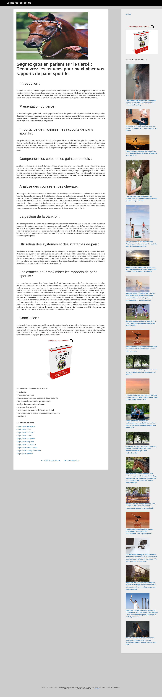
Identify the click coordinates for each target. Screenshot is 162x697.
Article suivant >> (72, 460)
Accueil (128, 14)
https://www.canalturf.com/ (27, 448)
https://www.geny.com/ (26, 442)
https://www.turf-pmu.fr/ (26, 439)
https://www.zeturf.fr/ (25, 454)
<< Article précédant (50, 460)
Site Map (97, 689)
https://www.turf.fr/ (24, 429)
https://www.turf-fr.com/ (26, 432)
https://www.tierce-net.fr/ (26, 426)
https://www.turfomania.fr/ (27, 445)
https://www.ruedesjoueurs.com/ (29, 451)
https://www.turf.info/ (25, 435)
